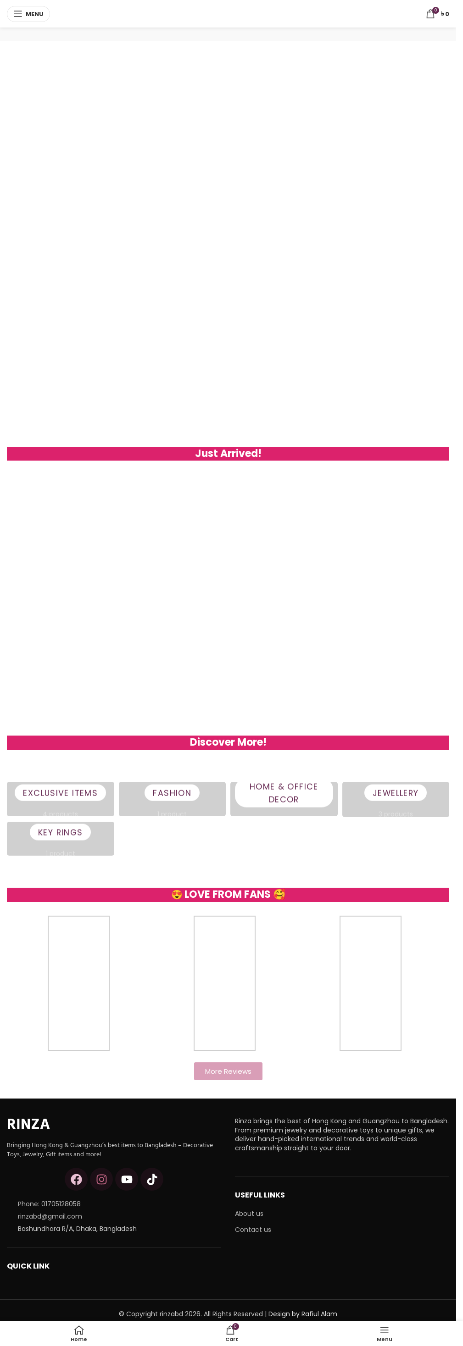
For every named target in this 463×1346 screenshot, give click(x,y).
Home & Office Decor (284, 799)
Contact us (253, 1229)
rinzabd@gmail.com (50, 1216)
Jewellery (395, 799)
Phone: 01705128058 (49, 1204)
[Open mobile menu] (28, 14)
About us (249, 1213)
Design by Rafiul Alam (302, 1314)
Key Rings (61, 838)
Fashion (172, 799)
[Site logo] (228, 13)
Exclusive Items (60, 799)
